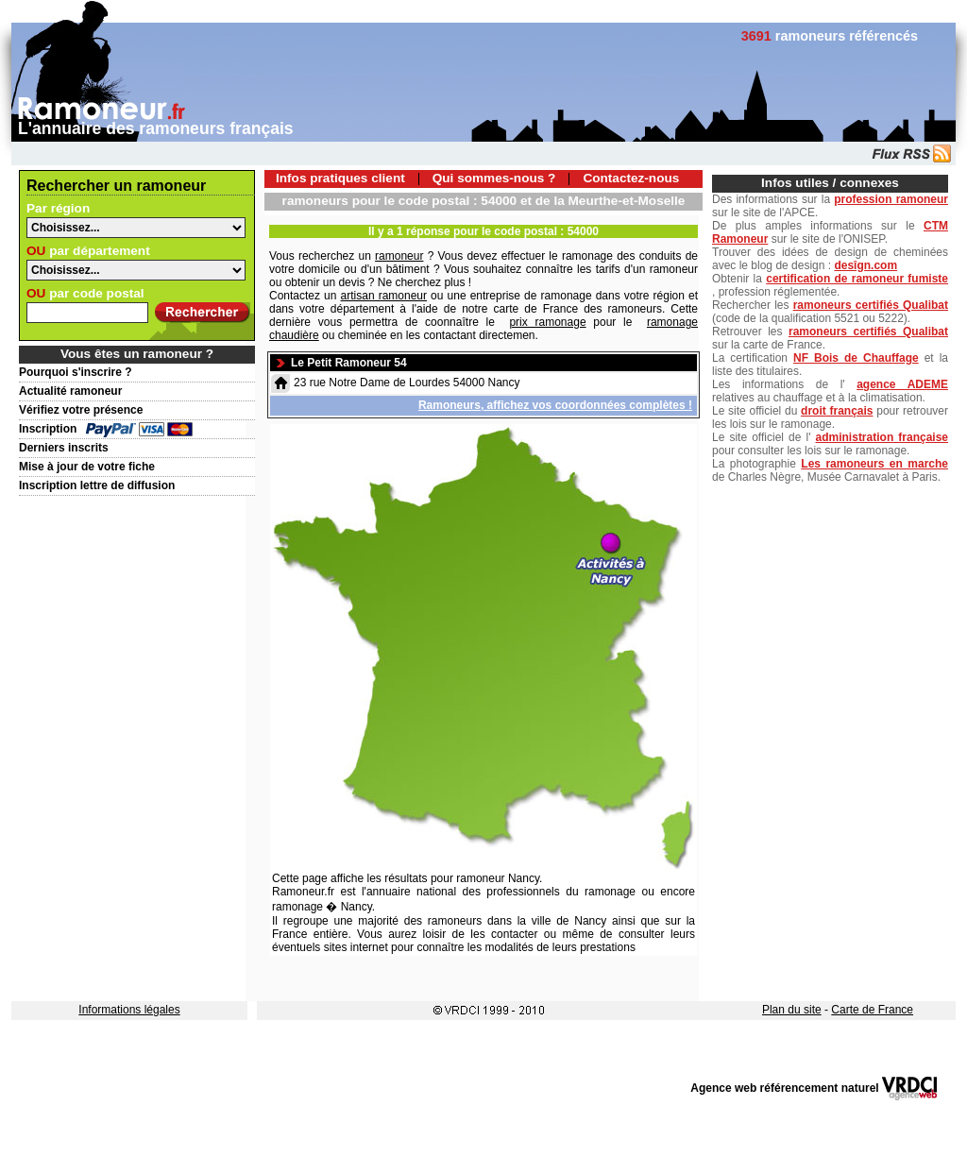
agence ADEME (902, 384)
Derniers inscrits (64, 447)
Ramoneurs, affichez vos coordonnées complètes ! (555, 405)
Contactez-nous (631, 178)
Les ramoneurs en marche (874, 463)
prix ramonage (547, 322)
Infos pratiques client (340, 178)
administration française (882, 437)
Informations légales (128, 1009)
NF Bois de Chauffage (856, 358)
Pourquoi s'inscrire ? (75, 372)
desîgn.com (865, 265)
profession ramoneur (891, 199)
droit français (837, 410)
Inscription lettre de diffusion (97, 485)
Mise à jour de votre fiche (87, 466)
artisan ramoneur (384, 295)
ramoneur (399, 256)
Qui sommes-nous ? (494, 178)
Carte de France (872, 1009)
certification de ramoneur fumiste (857, 278)
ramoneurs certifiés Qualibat (870, 305)
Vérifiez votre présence (81, 410)
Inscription (47, 428)
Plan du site (792, 1009)
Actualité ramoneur (70, 391)
